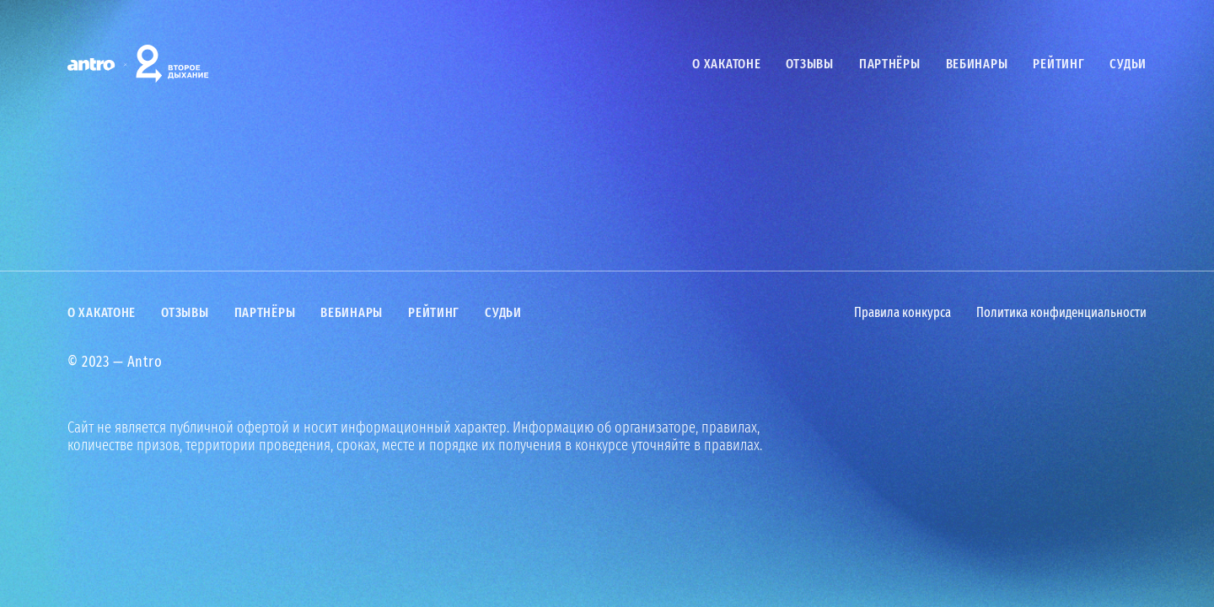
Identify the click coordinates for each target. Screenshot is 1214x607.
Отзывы (809, 64)
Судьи (1128, 64)
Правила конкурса (902, 312)
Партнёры (890, 64)
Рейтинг (1058, 64)
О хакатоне (726, 64)
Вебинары (977, 64)
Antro (145, 361)
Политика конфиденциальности (1061, 312)
